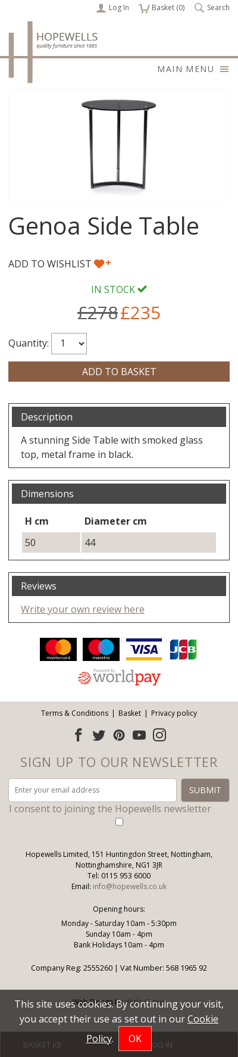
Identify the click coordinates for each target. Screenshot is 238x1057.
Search (212, 7)
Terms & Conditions (74, 713)
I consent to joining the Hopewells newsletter (110, 808)
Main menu (193, 68)
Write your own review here (83, 609)
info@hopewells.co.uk (130, 886)
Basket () (161, 7)
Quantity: (28, 343)
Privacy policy (174, 713)
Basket (129, 713)
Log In (112, 7)
